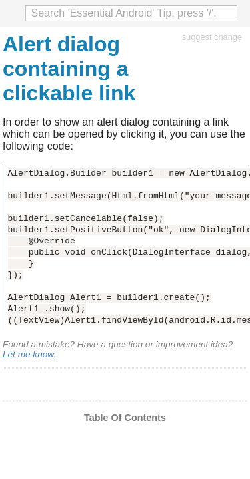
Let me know (28, 354)
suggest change (212, 37)
